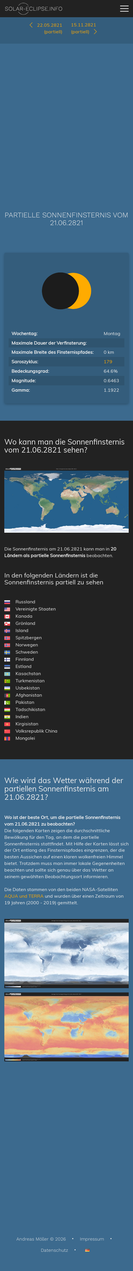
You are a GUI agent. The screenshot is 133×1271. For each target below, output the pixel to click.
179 (108, 361)
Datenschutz (54, 1250)
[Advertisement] (66, 118)
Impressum (92, 1239)
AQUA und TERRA (24, 896)
